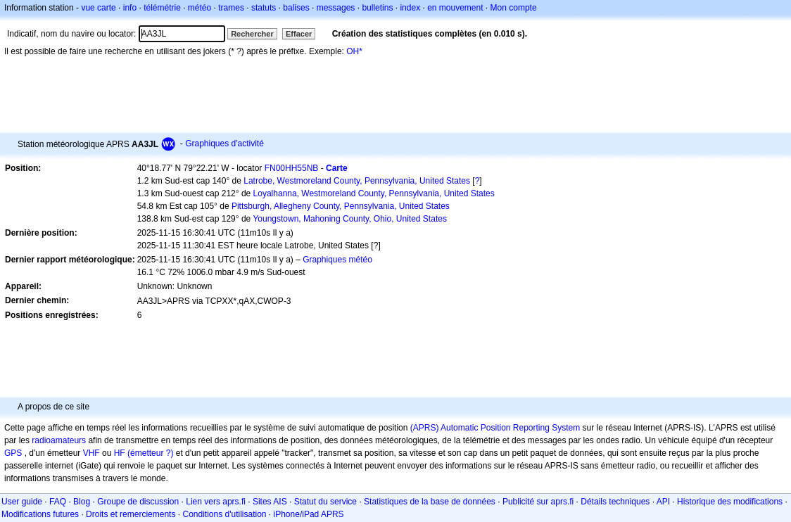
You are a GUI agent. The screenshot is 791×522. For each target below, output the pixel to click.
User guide (21, 502)
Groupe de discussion (138, 502)
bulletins (377, 8)
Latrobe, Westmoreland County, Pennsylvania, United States (356, 181)
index (410, 8)
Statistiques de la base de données (429, 502)
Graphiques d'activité (224, 143)
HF (119, 453)
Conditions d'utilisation (224, 514)
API (663, 502)
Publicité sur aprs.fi (538, 502)
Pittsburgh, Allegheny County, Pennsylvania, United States (341, 206)
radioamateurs (59, 440)
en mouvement (455, 8)
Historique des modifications (730, 502)
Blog (81, 502)
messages (336, 8)
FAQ (57, 502)
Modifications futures (40, 514)
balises (296, 8)
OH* (354, 51)
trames (231, 8)
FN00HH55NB (292, 168)
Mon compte (514, 8)
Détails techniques (615, 502)
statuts (263, 8)
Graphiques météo (337, 260)
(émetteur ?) (150, 453)
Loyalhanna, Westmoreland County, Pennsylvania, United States (374, 193)
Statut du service (325, 502)
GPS (13, 453)
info (130, 8)
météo (199, 8)
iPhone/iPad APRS (309, 514)
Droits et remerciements (130, 514)
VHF (91, 453)
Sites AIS (270, 502)
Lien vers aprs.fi (216, 502)
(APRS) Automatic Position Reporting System (495, 428)
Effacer (299, 34)
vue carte (98, 8)
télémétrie (162, 8)
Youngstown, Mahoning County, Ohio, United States (350, 219)
